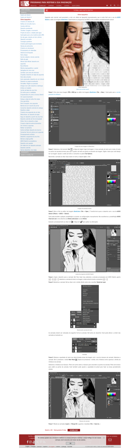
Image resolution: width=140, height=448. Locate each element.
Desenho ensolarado (26, 28)
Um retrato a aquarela (27, 126)
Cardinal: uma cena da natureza (30, 73)
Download (42, 6)
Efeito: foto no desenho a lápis (29, 121)
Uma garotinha (25, 101)
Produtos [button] (34, 6)
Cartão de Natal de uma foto (29, 90)
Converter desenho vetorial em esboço (32, 108)
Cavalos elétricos (25, 26)
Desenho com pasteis (27, 143)
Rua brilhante (24, 66)
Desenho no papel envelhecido (29, 81)
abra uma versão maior (83, 89)
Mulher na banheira (26, 128)
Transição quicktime (26, 42)
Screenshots (24, 152)
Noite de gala (24, 59)
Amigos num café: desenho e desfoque (32, 86)
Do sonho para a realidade (28, 92)
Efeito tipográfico (26, 19)
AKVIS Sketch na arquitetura (29, 141)
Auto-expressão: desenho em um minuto (32, 79)
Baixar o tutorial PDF (27, 155)
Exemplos (23, 12)
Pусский (69, 446)
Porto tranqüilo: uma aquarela (29, 103)
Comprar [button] (51, 6)
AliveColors (64, 20)
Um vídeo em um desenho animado (31, 145)
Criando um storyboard (27, 48)
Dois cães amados (26, 77)
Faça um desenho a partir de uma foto (32, 117)
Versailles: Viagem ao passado (29, 84)
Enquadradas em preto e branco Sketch (32, 95)
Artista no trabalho (26, 88)
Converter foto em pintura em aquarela (32, 132)
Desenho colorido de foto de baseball (31, 119)
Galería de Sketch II (26, 17)
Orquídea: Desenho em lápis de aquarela (32, 75)
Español (45, 446)
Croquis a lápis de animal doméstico (31, 123)
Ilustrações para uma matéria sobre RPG (32, 35)
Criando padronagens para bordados (31, 44)
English (28, 446)
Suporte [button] (66, 6)
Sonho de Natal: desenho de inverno (31, 130)
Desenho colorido (25, 148)
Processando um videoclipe (28, 50)
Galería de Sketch (26, 15)
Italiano (58, 446)
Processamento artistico (28, 134)
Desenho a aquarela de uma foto (30, 137)
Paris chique (24, 55)
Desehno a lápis (25, 110)
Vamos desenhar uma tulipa (29, 150)
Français (33, 446)
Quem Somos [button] (76, 6)
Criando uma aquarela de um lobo (30, 112)
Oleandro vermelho (26, 39)
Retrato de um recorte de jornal (30, 106)
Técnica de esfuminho (27, 46)
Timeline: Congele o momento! (29, 30)
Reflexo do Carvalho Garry (28, 24)
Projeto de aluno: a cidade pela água (31, 33)
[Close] (104, 438)
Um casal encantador (27, 97)
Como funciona (25, 10)
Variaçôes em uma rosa (27, 70)
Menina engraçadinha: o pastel (29, 68)
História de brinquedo (27, 53)
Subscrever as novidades (110, 438)
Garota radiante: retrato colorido (30, 57)
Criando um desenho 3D (27, 22)
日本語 (64, 446)
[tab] (32, 10)
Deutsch (39, 446)
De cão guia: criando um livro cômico (31, 37)
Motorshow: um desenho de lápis (30, 115)
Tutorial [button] (59, 6)
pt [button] (118, 5)
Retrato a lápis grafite (27, 139)
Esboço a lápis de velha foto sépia (30, 99)
